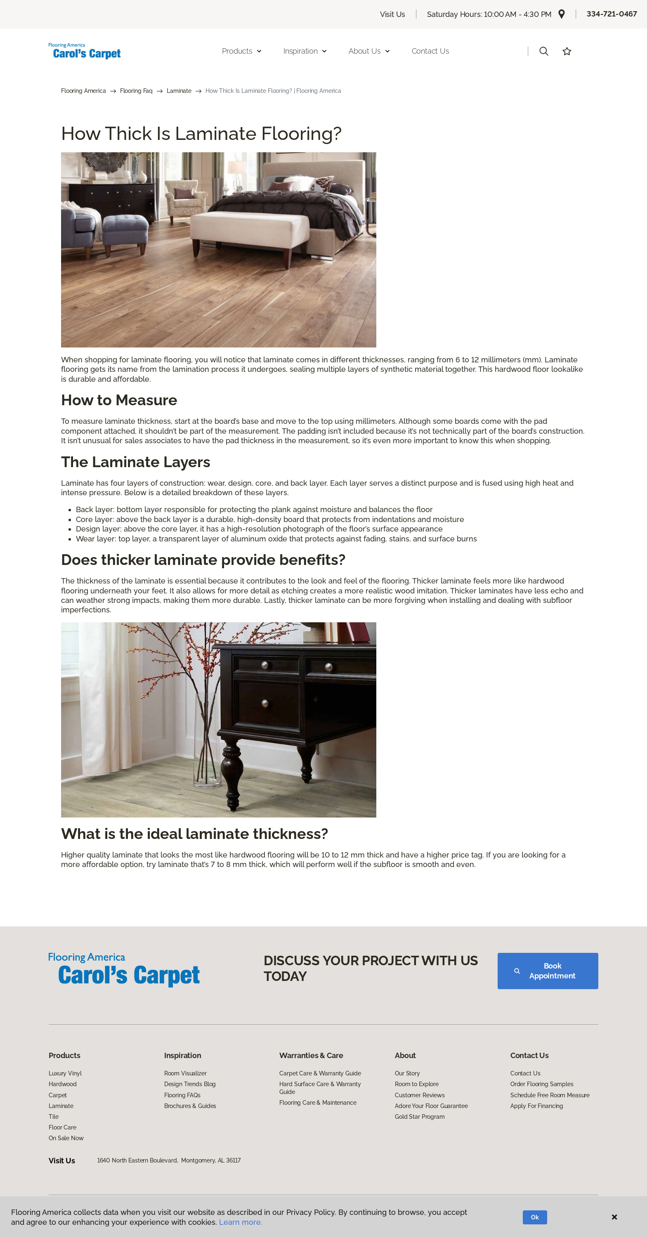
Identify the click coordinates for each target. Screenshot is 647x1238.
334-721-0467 (612, 13)
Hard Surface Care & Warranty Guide (320, 1088)
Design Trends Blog (190, 1084)
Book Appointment (545, 971)
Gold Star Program (420, 1116)
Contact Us (430, 51)
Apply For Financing (536, 1106)
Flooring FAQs (182, 1095)
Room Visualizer (185, 1073)
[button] (544, 51)
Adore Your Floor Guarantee (431, 1106)
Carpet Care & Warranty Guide (320, 1073)
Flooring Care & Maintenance (317, 1102)
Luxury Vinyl (65, 1073)
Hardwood (63, 1084)
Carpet (58, 1095)
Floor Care (62, 1127)
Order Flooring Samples (542, 1084)
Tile (53, 1116)
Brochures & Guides (190, 1106)
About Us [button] (370, 51)
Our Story (407, 1073)
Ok (535, 1217)
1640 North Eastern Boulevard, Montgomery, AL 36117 (169, 1160)
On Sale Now (66, 1138)
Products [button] (242, 51)
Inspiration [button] (305, 51)
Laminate (179, 90)
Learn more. (240, 1222)
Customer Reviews (420, 1095)
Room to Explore (417, 1084)
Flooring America (83, 90)
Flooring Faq (136, 90)
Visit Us (393, 14)
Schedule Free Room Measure (550, 1095)
